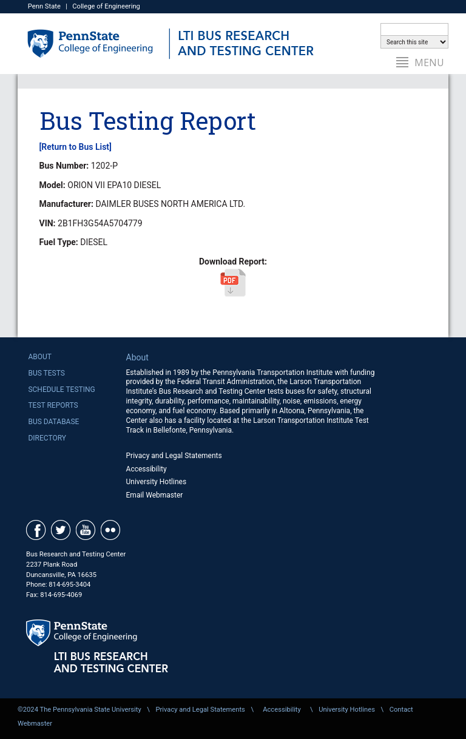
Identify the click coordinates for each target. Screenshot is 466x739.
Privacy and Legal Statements (174, 455)
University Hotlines (156, 481)
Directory (47, 438)
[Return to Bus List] (75, 147)
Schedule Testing (61, 389)
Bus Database (53, 421)
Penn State (44, 6)
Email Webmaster (154, 495)
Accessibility (146, 469)
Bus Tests (46, 373)
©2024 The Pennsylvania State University (79, 710)
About (40, 357)
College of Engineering (106, 6)
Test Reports (53, 405)
